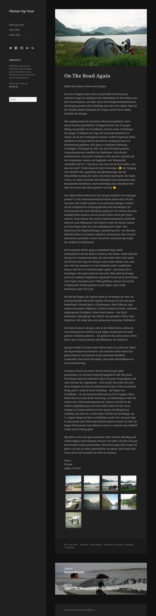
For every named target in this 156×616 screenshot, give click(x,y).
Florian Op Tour (21, 11)
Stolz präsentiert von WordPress (79, 610)
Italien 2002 (14, 35)
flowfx (85, 544)
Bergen (109, 544)
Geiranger (117, 544)
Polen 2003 (14, 30)
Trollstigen (128, 544)
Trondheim (69, 547)
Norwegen (97, 544)
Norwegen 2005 (16, 25)
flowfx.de (13, 86)
